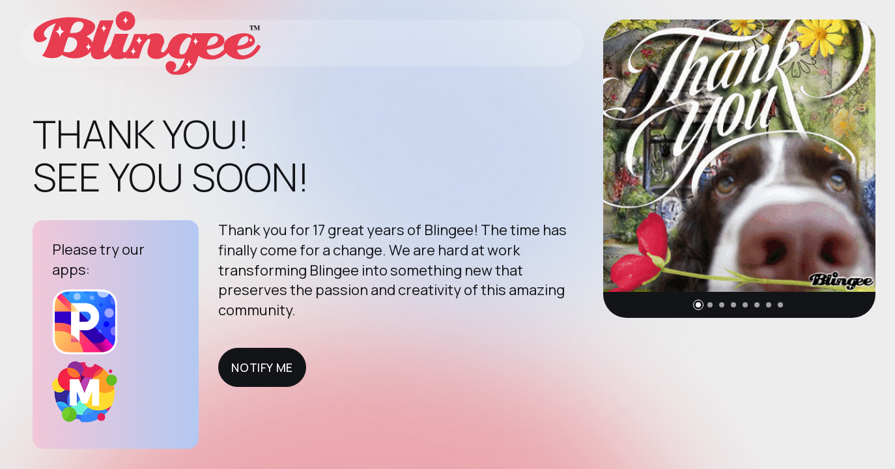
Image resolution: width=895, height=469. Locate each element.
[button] (698, 304)
